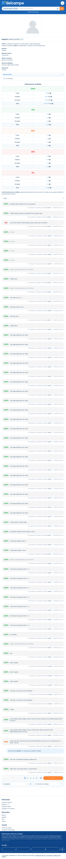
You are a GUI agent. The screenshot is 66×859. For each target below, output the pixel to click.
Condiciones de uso (40, 855)
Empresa (5, 804)
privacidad (49, 855)
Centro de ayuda (6, 827)
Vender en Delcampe (8, 832)
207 (41, 778)
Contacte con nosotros (8, 808)
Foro (3, 819)
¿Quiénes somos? (7, 802)
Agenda (4, 817)
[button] (58, 8)
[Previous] (13, 778)
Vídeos (4, 821)
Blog (4, 815)
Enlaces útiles (7, 74)
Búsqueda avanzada (33, 12)
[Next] (53, 778)
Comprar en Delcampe (8, 830)
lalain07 (49, 207)
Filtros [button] (5, 198)
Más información (19, 845)
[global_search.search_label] (39, 8)
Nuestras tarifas (6, 806)
